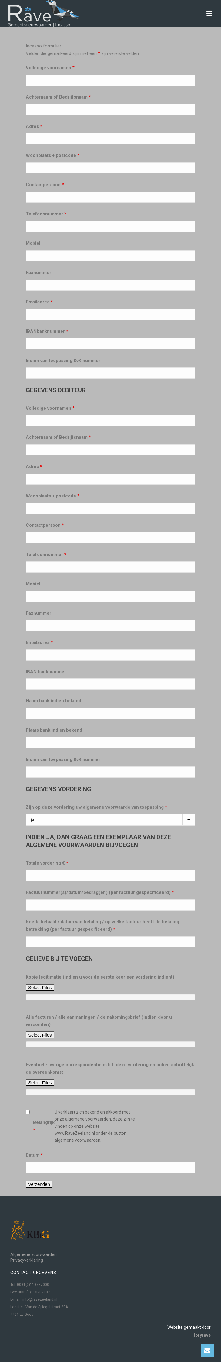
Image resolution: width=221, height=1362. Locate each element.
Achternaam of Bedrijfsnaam (58, 97)
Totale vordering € (47, 863)
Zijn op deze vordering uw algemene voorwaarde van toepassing (96, 807)
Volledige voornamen (50, 67)
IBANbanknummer (47, 331)
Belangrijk (44, 1126)
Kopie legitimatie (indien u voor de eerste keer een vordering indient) (100, 977)
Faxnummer (38, 272)
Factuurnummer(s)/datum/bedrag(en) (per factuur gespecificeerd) (100, 892)
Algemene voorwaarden (33, 1254)
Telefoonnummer (46, 214)
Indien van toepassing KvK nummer (63, 360)
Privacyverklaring (26, 1260)
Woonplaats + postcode (52, 155)
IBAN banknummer (46, 672)
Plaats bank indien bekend (54, 730)
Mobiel (33, 243)
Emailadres (39, 302)
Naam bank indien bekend (53, 701)
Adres (34, 126)
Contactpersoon (45, 184)
